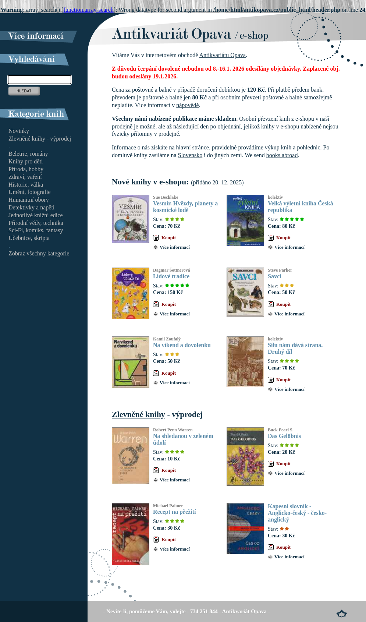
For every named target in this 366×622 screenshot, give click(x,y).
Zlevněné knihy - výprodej (39, 138)
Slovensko (190, 155)
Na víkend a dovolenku (182, 345)
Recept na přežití (174, 512)
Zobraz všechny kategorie (38, 253)
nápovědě (187, 105)
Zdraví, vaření (25, 177)
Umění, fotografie (29, 192)
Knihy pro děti (25, 161)
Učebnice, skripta (29, 238)
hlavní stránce (192, 147)
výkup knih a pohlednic (292, 147)
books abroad (282, 155)
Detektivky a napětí (31, 207)
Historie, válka (25, 184)
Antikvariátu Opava (222, 55)
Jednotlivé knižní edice (35, 215)
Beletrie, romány (28, 154)
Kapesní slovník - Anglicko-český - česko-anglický (297, 513)
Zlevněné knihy (138, 414)
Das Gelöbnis (284, 436)
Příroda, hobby (25, 169)
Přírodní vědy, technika (35, 223)
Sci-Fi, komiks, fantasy (35, 230)
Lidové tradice (171, 276)
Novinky (18, 131)
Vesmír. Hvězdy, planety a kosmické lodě (185, 206)
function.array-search (88, 10)
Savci (274, 276)
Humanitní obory (28, 200)
